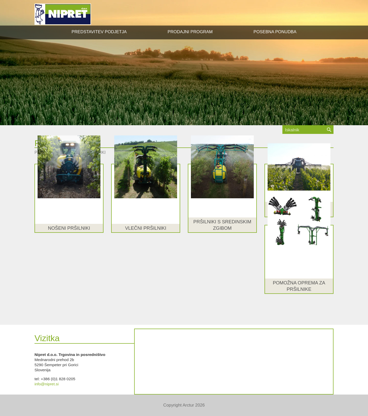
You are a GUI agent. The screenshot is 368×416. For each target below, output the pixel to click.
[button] (190, 32)
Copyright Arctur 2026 (184, 405)
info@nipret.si (46, 384)
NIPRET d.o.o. (62, 14)
